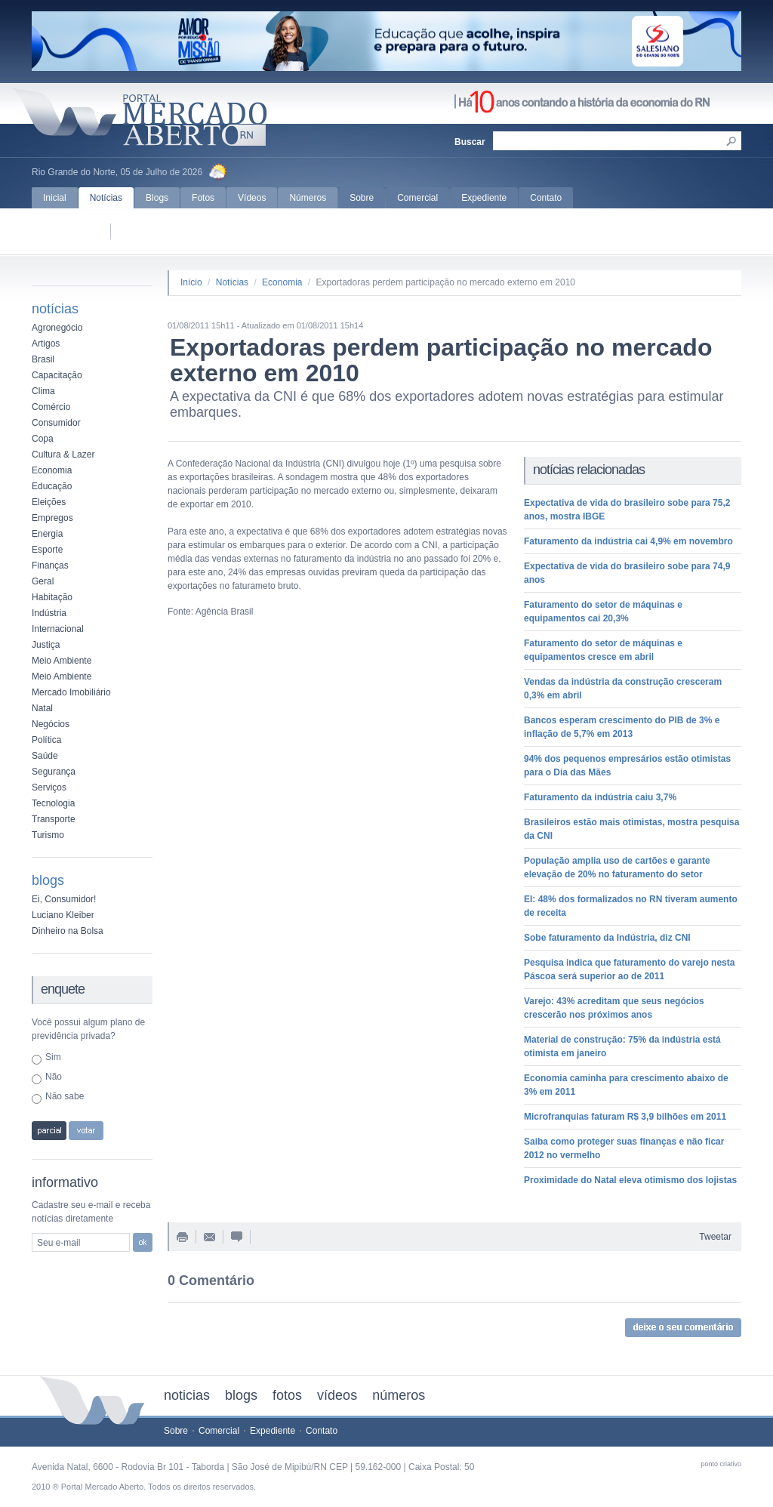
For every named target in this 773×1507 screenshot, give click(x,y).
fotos (287, 1395)
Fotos (203, 198)
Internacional (58, 629)
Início (191, 282)
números (398, 1395)
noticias (187, 1395)
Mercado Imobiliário (71, 692)
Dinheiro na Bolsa (67, 931)
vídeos (337, 1395)
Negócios (50, 724)
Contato (546, 198)
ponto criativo (721, 1464)
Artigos (46, 343)
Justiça (46, 644)
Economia (52, 470)
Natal (42, 708)
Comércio (51, 407)
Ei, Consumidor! (64, 899)
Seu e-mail (58, 1242)
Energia (47, 534)
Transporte (53, 819)
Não (53, 1076)
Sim (53, 1057)
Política (46, 740)
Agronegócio (57, 327)
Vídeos (252, 198)
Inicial (54, 198)
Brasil (43, 359)
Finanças (50, 565)
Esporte (47, 549)
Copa (43, 438)
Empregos (52, 518)
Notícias (106, 198)
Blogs (157, 198)
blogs (241, 1395)
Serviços (49, 787)
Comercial (417, 198)
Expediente (484, 198)
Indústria (49, 613)
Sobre (362, 198)
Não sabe (64, 1096)
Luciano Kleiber (63, 915)
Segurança (53, 771)
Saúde (45, 755)
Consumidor (56, 423)
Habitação (52, 597)
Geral (43, 581)
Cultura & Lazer (63, 454)
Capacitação (57, 375)
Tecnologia (53, 803)
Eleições (49, 502)
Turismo (48, 835)
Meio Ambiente (61, 660)
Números (307, 198)
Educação (52, 486)
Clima (43, 391)
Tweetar (715, 1236)
